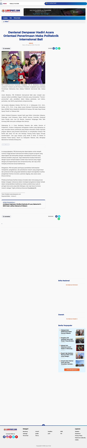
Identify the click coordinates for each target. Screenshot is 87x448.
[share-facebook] (54, 48)
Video (6, 21)
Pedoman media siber (80, 437)
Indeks (5, 18)
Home (5, 3)
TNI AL (37, 435)
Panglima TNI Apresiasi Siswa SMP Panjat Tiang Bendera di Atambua (67, 339)
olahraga (25, 433)
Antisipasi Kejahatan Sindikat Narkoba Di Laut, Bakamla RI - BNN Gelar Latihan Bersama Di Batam (22, 205)
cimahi (37, 431)
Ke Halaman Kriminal (72, 284)
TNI (11, 18)
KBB (61, 431)
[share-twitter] (56, 48)
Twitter (14, 437)
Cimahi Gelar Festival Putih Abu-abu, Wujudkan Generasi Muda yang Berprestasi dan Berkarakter (67, 362)
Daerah (61, 315)
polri (49, 433)
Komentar (6, 48)
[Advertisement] (71, 265)
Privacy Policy (78, 435)
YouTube (17, 437)
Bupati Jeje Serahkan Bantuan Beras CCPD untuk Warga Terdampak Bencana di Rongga (67, 354)
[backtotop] (43, 425)
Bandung (25, 431)
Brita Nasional (63, 281)
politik (37, 433)
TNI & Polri (17, 18)
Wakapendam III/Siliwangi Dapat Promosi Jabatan (66, 331)
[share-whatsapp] (59, 48)
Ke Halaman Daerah (71, 319)
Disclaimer (77, 433)
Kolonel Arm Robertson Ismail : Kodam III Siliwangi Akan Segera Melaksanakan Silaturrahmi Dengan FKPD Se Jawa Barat (67, 347)
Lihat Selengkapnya (71, 369)
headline (50, 431)
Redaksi (77, 431)
